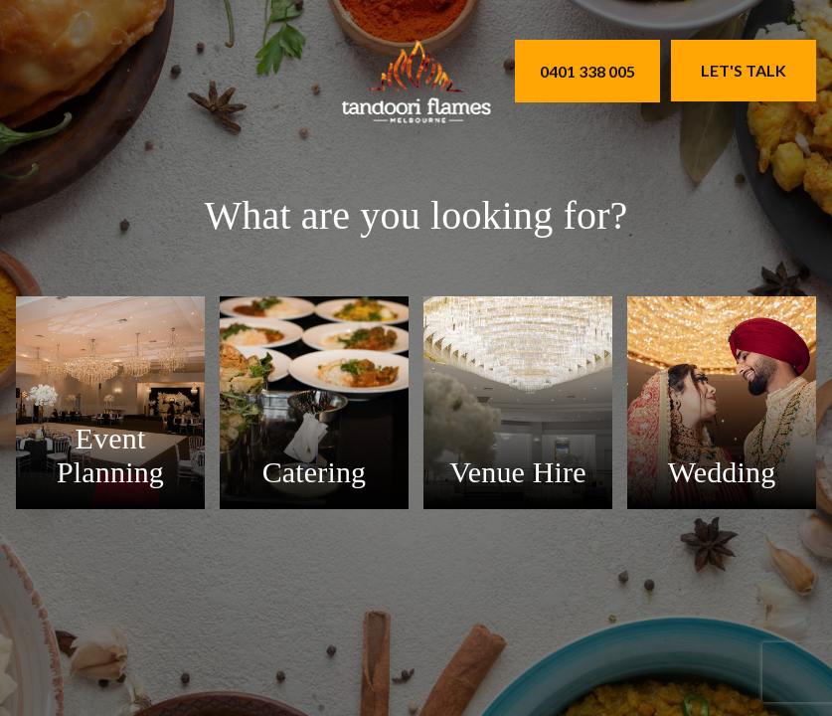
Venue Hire (517, 471)
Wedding (722, 471)
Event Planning (110, 455)
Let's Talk (743, 70)
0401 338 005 (587, 71)
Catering (314, 471)
